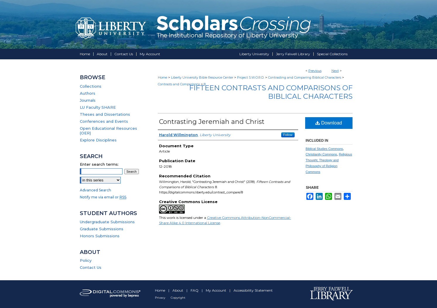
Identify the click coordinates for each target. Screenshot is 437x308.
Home (162, 77)
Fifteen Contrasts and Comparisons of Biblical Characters (271, 92)
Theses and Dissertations (105, 114)
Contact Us (90, 267)
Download (328, 122)
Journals (88, 100)
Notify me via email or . (103, 197)
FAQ (195, 290)
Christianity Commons (321, 154)
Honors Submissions (100, 235)
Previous (315, 71)
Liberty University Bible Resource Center (202, 77)
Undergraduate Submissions (107, 221)
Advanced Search (95, 190)
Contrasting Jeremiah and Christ (212, 122)
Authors (87, 93)
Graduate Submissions (101, 228)
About (178, 290)
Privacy (160, 298)
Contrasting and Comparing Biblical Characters (304, 77)
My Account (216, 290)
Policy (85, 260)
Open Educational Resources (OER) (108, 130)
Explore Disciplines (98, 140)
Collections (90, 86)
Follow (288, 134)
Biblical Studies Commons (324, 148)
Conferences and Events (104, 121)
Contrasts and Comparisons (179, 84)
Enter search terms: (99, 164)
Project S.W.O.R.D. (250, 77)
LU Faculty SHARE (98, 107)
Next (335, 71)
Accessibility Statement (253, 290)
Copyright (178, 298)
